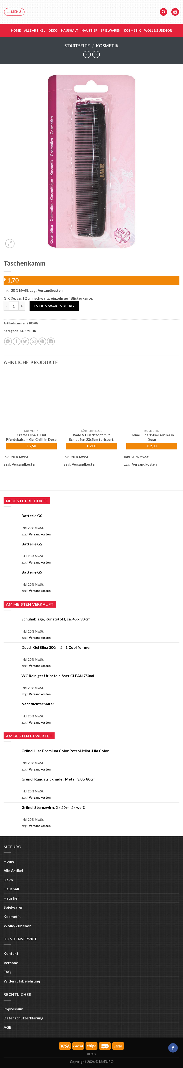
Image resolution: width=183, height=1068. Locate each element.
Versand (11, 962)
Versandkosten (50, 290)
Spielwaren (111, 30)
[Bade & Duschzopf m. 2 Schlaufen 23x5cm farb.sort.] (91, 399)
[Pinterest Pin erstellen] (42, 341)
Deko (53, 30)
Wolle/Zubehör (158, 30)
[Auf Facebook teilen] (16, 341)
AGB (8, 1027)
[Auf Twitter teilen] (25, 341)
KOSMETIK (107, 45)
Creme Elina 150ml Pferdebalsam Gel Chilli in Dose (31, 437)
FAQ (7, 971)
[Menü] (14, 12)
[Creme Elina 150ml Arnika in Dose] (151, 399)
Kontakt (11, 953)
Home (16, 30)
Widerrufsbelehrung (22, 981)
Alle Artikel (34, 30)
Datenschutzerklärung (23, 1018)
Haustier (89, 30)
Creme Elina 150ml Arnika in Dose (151, 437)
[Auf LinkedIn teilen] (51, 341)
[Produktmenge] (14, 306)
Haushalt (69, 30)
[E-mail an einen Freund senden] (34, 341)
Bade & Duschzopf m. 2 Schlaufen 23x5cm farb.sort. (91, 437)
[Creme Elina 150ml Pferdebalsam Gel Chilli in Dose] (31, 399)
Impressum (13, 1009)
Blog (91, 1054)
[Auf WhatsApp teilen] (8, 341)
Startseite (77, 45)
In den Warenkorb (54, 305)
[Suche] (163, 12)
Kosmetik (132, 30)
